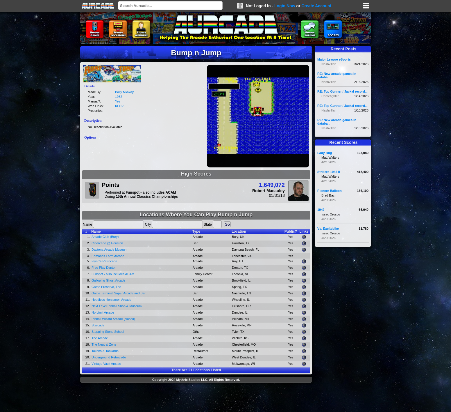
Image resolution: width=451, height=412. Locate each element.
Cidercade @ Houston (107, 243)
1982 (118, 96)
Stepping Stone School (108, 331)
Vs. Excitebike (328, 228)
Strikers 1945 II (328, 172)
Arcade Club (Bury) (105, 236)
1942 (320, 209)
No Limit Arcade (103, 312)
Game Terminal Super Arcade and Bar (119, 293)
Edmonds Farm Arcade (108, 256)
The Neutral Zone (104, 344)
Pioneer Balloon (329, 190)
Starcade (98, 325)
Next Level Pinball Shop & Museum (117, 306)
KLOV (119, 106)
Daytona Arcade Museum (110, 249)
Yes (117, 101)
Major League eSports (334, 59)
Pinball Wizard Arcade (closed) (113, 319)
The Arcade (100, 338)
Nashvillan (328, 64)
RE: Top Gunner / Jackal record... (342, 91)
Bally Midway (124, 92)
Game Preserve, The (106, 287)
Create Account (316, 5)
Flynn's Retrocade (104, 261)
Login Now (284, 5)
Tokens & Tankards (105, 351)
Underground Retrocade (109, 357)
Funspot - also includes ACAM (113, 274)
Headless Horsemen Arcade (111, 299)
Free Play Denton (104, 267)
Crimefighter (330, 96)
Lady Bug (324, 153)
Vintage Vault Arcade (106, 363)
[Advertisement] (196, 398)
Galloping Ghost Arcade (108, 280)
